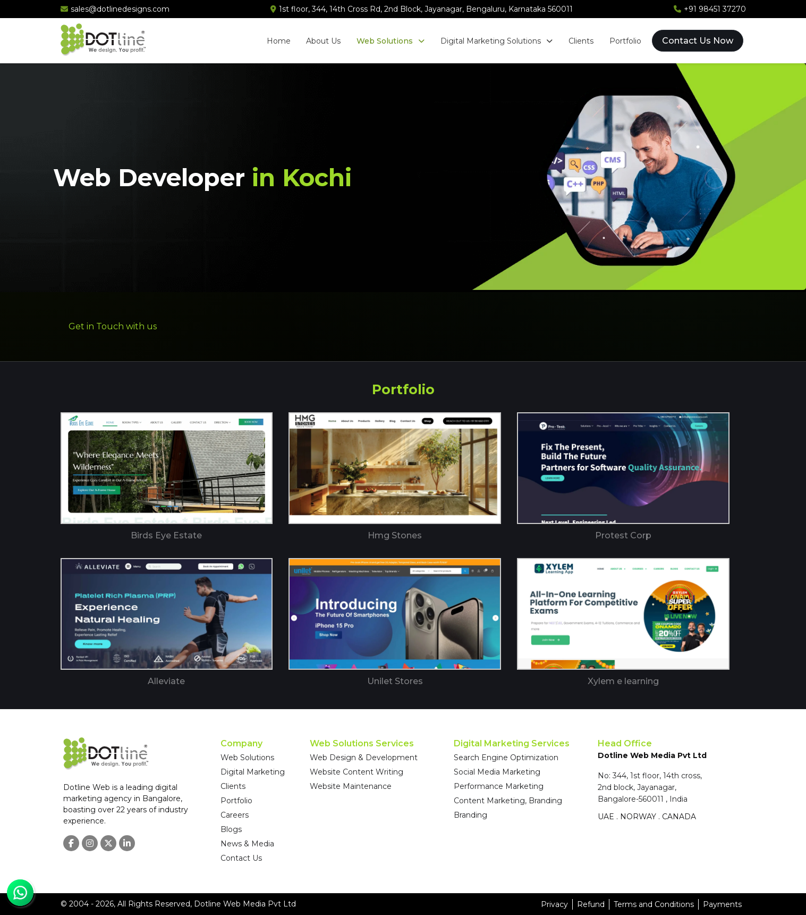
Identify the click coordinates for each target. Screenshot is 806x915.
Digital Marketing (252, 772)
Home (278, 41)
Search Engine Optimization (506, 757)
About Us (323, 41)
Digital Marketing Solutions (496, 41)
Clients (581, 41)
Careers (234, 815)
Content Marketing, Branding (508, 800)
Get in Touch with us (113, 326)
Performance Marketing (499, 786)
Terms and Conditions (654, 904)
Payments (722, 904)
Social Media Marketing (497, 772)
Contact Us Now (697, 41)
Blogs (231, 829)
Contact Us (241, 858)
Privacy (554, 904)
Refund (591, 904)
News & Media (247, 844)
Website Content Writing (356, 772)
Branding (470, 815)
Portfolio (625, 41)
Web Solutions (391, 41)
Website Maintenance (351, 786)
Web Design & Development (364, 757)
